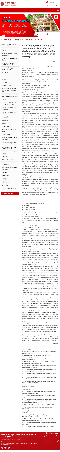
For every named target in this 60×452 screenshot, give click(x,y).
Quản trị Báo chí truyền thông (9, 154)
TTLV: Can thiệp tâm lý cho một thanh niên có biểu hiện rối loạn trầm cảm (40, 424)
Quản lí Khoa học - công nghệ (9, 132)
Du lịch (4, 80)
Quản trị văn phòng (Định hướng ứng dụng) (9, 149)
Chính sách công (7, 77)
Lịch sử (4, 101)
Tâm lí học (5, 158)
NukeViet (35, 444)
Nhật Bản (4, 125)
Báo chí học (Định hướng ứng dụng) (9, 51)
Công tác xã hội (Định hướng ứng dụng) (8, 70)
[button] (50, 3)
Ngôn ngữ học (6, 118)
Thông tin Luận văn (7, 194)
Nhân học (5, 122)
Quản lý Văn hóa (6, 136)
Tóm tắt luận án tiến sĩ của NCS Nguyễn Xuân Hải (35, 357)
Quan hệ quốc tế (6, 128)
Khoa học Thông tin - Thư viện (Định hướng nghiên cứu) (9, 92)
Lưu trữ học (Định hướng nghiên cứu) (9, 110)
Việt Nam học (5, 183)
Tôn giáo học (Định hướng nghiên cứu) (9, 165)
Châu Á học (5, 74)
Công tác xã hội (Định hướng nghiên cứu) (8, 65)
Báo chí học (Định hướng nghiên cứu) (9, 46)
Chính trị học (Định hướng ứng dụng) (9, 61)
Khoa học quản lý (7, 87)
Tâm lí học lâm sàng (8, 161)
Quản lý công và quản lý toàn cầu (9, 190)
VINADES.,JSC (9, 446)
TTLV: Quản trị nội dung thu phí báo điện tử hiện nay (35, 406)
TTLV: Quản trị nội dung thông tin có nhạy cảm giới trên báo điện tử (38, 408)
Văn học (4, 180)
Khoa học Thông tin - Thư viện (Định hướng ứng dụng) (10, 97)
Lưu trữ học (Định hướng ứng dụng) (9, 114)
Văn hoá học (5, 177)
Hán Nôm (4, 84)
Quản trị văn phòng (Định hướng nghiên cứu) (9, 144)
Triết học (4, 174)
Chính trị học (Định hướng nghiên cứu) (9, 56)
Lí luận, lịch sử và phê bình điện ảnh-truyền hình (9, 105)
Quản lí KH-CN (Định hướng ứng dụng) (9, 140)
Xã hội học (5, 187)
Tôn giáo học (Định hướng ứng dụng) (9, 170)
